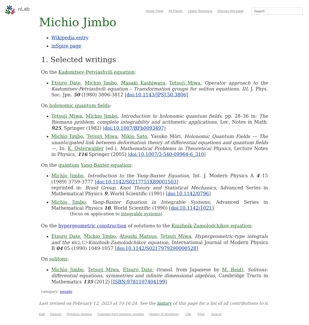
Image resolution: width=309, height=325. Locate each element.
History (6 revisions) (164, 314)
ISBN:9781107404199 (139, 281)
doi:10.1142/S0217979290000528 (156, 248)
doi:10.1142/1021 (191, 208)
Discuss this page (230, 11)
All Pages (176, 11)
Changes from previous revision (120, 314)
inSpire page (66, 46)
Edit (42, 314)
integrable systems (141, 213)
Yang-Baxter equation (106, 165)
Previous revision (79, 314)
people (66, 292)
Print (201, 314)
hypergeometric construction (92, 225)
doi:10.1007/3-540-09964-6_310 (166, 154)
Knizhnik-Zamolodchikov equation (211, 225)
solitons (58, 259)
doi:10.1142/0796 (188, 193)
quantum (68, 165)
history (164, 303)
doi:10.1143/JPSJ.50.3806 (156, 94)
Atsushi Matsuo (138, 236)
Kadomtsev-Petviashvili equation (96, 72)
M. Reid (232, 269)
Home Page (154, 11)
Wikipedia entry (70, 37)
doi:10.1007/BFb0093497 (134, 128)
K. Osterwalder (86, 148)
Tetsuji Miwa (184, 83)
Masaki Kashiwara (143, 83)
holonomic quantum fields (79, 105)
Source (216, 314)
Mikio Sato (134, 136)
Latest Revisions (200, 11)
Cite (188, 314)
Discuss (56, 314)
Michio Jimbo (101, 83)
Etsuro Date (66, 83)
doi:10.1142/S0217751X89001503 (136, 181)
